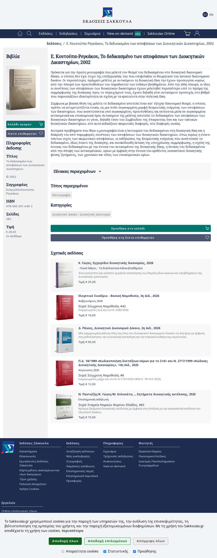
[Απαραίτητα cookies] (62, 551)
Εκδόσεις (46, 33)
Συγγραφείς (74, 461)
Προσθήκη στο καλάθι (160, 228)
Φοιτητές (146, 443)
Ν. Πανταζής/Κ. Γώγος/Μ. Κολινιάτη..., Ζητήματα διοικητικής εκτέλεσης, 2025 (137, 394)
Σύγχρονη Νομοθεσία (103, 306)
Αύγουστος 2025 (88, 370)
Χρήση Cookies (29, 489)
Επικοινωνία (27, 456)
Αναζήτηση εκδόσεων (80, 451)
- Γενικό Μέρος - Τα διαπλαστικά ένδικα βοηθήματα (110, 268)
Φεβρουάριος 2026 (90, 301)
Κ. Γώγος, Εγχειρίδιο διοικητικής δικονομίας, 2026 (115, 263)
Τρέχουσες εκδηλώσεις (118, 456)
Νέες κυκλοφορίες (78, 456)
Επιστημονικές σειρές (80, 471)
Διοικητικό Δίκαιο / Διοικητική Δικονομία (81, 214)
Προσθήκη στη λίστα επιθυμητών (155, 238)
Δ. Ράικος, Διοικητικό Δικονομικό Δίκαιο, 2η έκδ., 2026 (119, 328)
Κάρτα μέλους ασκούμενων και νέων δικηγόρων (39, 472)
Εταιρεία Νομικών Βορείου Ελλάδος (112, 405)
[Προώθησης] (134, 551)
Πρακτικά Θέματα (150, 451)
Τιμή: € (87, 282)
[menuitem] (20, 33)
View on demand (114, 466)
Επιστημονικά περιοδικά (82, 476)
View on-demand (120, 33)
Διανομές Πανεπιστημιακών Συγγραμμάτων (157, 463)
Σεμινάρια (92, 33)
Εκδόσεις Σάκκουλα (34, 443)
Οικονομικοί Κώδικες (152, 456)
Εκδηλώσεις (68, 33)
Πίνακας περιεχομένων (77, 171)
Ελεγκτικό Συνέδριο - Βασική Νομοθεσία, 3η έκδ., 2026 (118, 296)
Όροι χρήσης (28, 479)
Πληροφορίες (113, 443)
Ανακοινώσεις (112, 461)
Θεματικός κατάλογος (80, 466)
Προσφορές (74, 481)
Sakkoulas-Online (161, 33)
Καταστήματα (28, 451)
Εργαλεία (8, 503)
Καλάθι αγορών (25, 124)
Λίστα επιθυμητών (25, 134)
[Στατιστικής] (104, 551)
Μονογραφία (61, 195)
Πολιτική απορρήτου (32, 484)
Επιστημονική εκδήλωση (93, 399)
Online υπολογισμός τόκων (19, 511)
